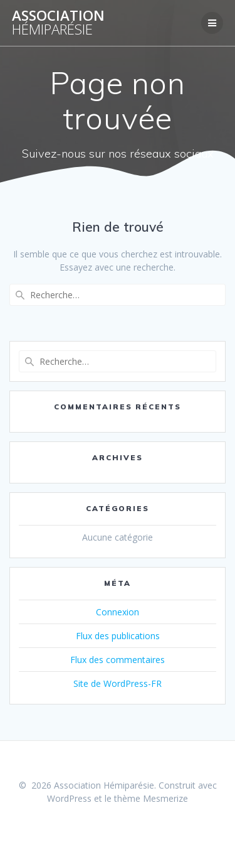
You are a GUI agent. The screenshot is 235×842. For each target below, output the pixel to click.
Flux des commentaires (117, 660)
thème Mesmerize (151, 798)
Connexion (117, 612)
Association (58, 23)
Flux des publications (118, 636)
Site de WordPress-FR (117, 683)
